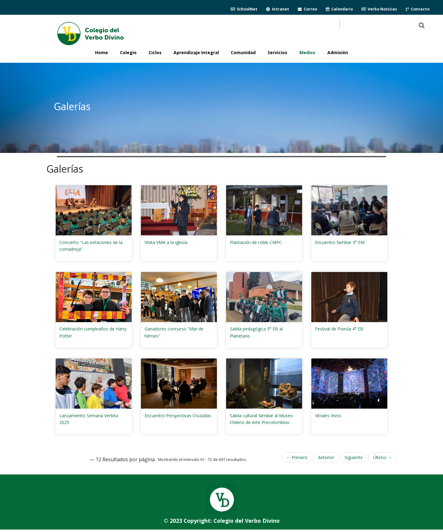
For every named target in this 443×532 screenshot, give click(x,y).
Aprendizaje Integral (196, 52)
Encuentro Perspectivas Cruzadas (178, 415)
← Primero (297, 457)
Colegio (128, 52)
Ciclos (155, 52)
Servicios (277, 52)
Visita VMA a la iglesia (166, 242)
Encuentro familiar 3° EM (340, 242)
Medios (307, 52)
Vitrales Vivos (328, 415)
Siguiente (354, 457)
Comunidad (243, 52)
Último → (382, 457)
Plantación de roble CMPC (256, 242)
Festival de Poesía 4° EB (339, 329)
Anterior (326, 457)
